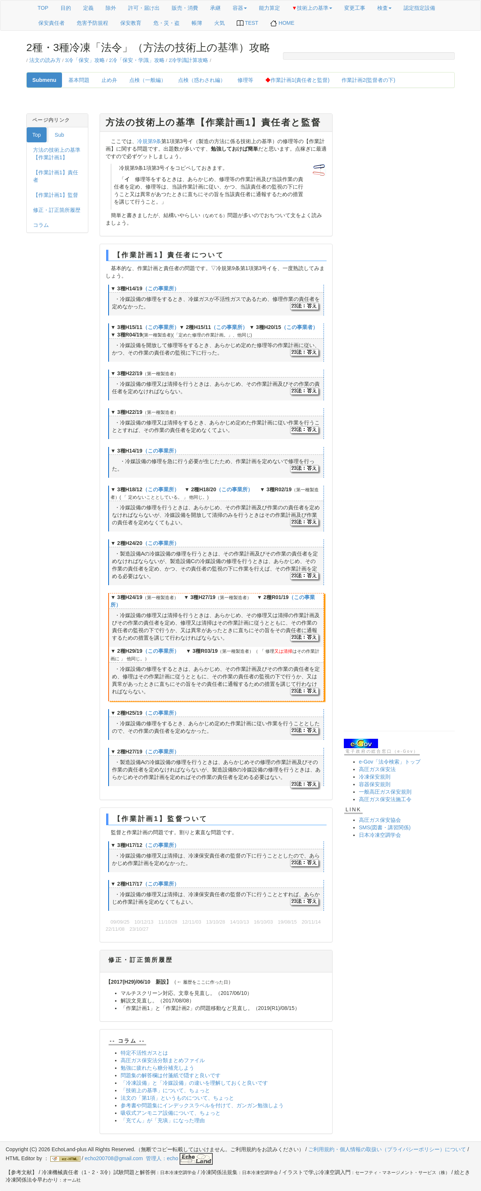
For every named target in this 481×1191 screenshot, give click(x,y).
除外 (111, 8)
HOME (282, 23)
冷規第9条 (149, 141)
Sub (59, 135)
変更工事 (354, 8)
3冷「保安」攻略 (85, 60)
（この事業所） (160, 288)
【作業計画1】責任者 (55, 176)
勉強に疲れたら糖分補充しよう (157, 1068)
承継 (215, 8)
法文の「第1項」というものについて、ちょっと (177, 1098)
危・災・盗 (166, 23)
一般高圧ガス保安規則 (385, 792)
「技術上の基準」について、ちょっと (165, 1090)
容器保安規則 (374, 784)
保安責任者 (51, 23)
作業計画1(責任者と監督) (297, 80)
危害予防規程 (92, 23)
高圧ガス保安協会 (380, 820)
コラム (41, 225)
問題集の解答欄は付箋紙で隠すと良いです (171, 1075)
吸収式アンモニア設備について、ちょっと (171, 1113)
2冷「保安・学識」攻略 (137, 60)
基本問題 (78, 80)
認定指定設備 (419, 8)
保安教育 (130, 23)
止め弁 (109, 80)
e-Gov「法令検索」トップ (389, 762)
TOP (43, 8)
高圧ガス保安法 (377, 769)
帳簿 (197, 23)
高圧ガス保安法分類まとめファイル (163, 1060)
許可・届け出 (144, 8)
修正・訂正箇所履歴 (56, 210)
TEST (247, 23)
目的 (66, 8)
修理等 (245, 80)
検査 (384, 8)
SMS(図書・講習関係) (385, 827)
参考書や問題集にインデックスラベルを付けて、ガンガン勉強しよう (202, 1105)
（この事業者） (299, 327)
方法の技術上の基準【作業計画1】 (56, 153)
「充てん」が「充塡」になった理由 (163, 1120)
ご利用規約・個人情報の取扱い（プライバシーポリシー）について (387, 1149)
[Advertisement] (399, 226)
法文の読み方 (45, 60)
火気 (219, 23)
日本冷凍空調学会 (380, 835)
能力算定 (269, 8)
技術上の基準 (312, 8)
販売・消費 (185, 8)
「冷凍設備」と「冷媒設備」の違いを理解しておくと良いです (194, 1083)
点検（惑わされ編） (201, 80)
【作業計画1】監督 (55, 195)
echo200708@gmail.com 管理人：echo (149, 1158)
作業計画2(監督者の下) (368, 80)
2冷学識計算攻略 (189, 60)
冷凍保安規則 (374, 777)
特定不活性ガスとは (144, 1053)
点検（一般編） (147, 80)
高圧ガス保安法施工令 (385, 799)
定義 (88, 8)
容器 (240, 8)
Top (36, 135)
